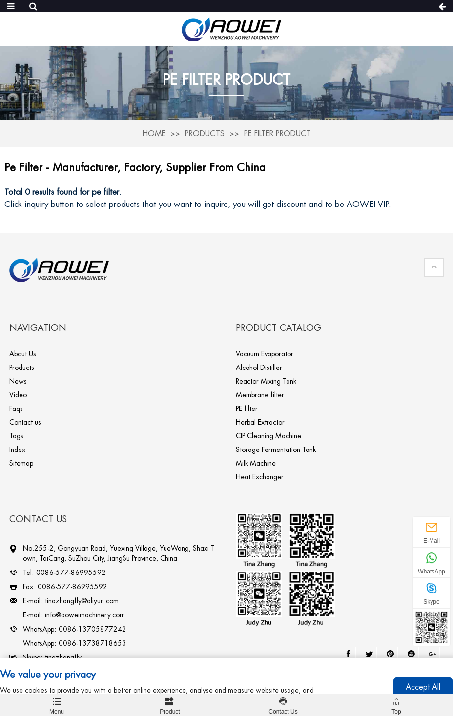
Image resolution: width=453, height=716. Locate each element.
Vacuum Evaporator (264, 353)
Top (396, 704)
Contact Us (283, 704)
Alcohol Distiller (259, 367)
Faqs (16, 408)
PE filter (247, 408)
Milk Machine (256, 463)
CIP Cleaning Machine (268, 435)
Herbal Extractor (260, 422)
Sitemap (21, 463)
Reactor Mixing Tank (266, 381)
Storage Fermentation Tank (276, 449)
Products (205, 134)
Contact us (25, 422)
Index (17, 449)
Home (153, 134)
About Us (22, 353)
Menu (56, 704)
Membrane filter (260, 394)
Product (169, 704)
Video (18, 394)
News (18, 381)
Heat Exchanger (260, 476)
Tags (16, 435)
